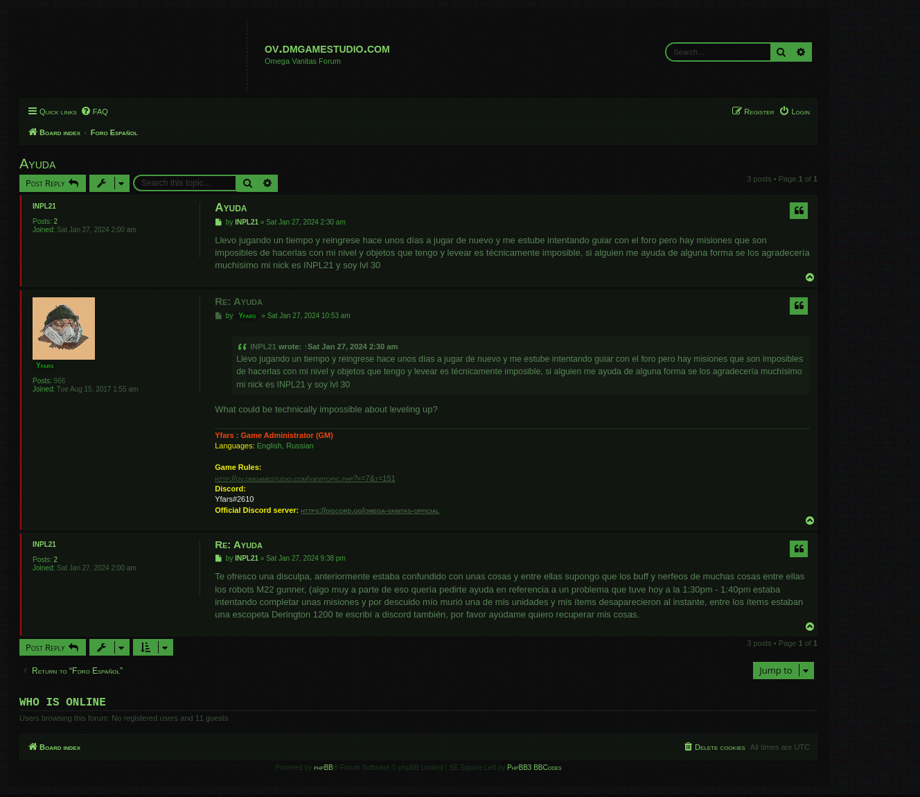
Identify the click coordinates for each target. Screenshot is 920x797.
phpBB (323, 770)
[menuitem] (94, 111)
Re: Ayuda (239, 301)
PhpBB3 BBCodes (534, 770)
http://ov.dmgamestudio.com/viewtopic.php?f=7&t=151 (305, 478)
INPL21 (44, 206)
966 (60, 381)
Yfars (44, 365)
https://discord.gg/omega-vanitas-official (370, 510)
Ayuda (37, 163)
